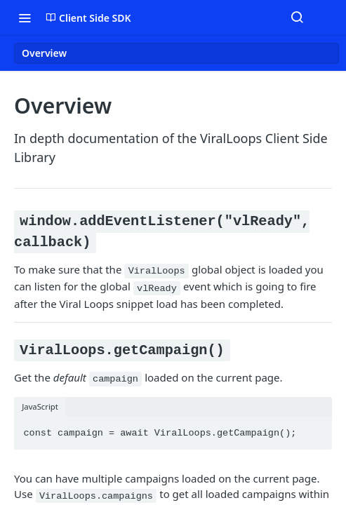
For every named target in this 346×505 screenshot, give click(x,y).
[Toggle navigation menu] (24, 17)
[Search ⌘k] (296, 17)
